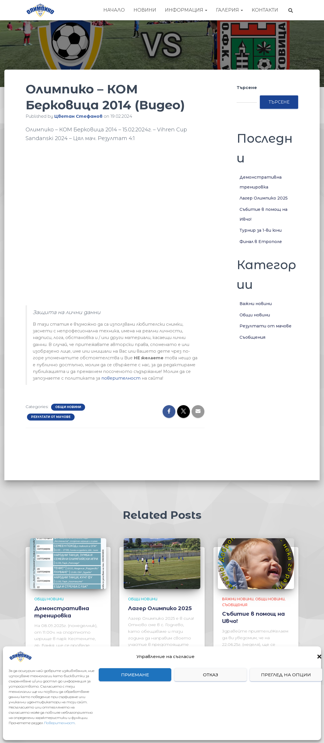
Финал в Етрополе (261, 241)
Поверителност (59, 723)
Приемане (135, 674)
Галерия (229, 10)
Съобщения (252, 337)
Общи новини (68, 407)
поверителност (121, 378)
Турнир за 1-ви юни (261, 230)
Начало (114, 10)
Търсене (247, 87)
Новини (145, 10)
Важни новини (256, 303)
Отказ (210, 674)
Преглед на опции (286, 674)
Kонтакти (265, 10)
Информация (186, 10)
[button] (319, 656)
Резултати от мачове (51, 417)
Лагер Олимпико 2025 (264, 198)
